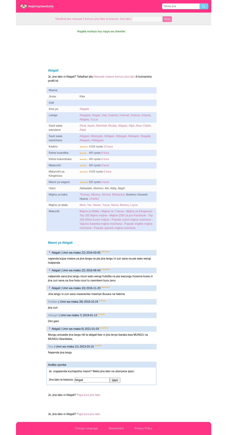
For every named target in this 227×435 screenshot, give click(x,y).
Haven (97, 204)
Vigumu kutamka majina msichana (101, 223)
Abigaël (84, 108)
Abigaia (84, 119)
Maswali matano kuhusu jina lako (114, 76)
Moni (83, 204)
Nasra (114, 204)
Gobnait (124, 115)
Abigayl (122, 125)
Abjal (83, 129)
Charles (94, 198)
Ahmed (106, 194)
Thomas (85, 194)
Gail (104, 115)
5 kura (105, 182)
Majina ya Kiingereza (139, 211)
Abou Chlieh (143, 125)
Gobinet (113, 115)
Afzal (83, 125)
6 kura (105, 152)
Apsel (90, 125)
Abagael (85, 140)
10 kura (108, 146)
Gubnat (145, 115)
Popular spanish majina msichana (114, 227)
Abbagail (133, 136)
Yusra (105, 204)
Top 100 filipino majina (93, 215)
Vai (89, 204)
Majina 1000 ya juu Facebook (128, 215)
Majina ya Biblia (89, 211)
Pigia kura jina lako (88, 394)
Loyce (134, 204)
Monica (95, 194)
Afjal (131, 125)
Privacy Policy (143, 428)
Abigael (84, 136)
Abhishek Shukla (106, 125)
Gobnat (135, 115)
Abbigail (109, 136)
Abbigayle (97, 140)
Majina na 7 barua (113, 211)
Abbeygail (96, 136)
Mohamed (118, 194)
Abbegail (121, 136)
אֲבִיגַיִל (94, 119)
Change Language (86, 428)
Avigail (96, 115)
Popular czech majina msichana (131, 219)
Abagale (145, 136)
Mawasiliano (116, 428)
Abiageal (85, 115)
